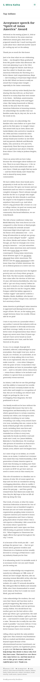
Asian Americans (22, 261)
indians (20, 672)
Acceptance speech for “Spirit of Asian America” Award (19, 26)
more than (15, 250)
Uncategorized (21, 669)
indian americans (12, 672)
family (5, 672)
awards (27, 670)
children (33, 670)
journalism (27, 672)
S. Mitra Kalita (11, 4)
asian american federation (17, 670)
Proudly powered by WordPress (13, 679)
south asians (13, 674)
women (24, 674)
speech (19, 674)
